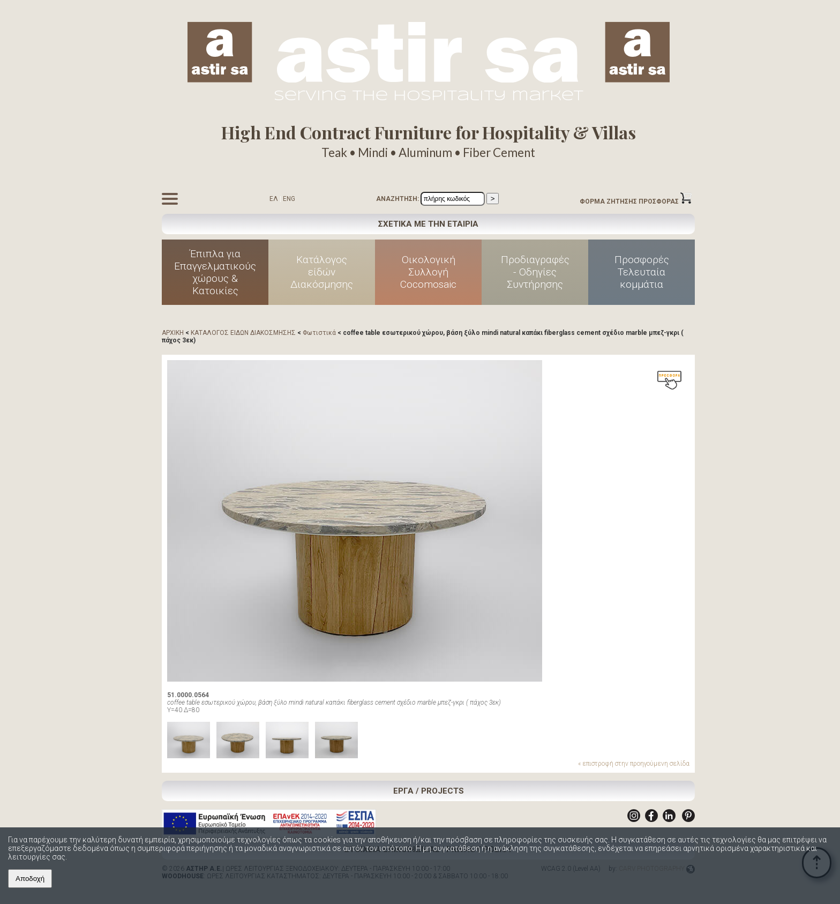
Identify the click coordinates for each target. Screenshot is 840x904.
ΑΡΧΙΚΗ (173, 333)
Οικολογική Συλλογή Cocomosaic (428, 271)
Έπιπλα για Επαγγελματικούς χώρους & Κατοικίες (215, 272)
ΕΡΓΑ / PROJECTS (428, 791)
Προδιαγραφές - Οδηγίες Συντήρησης (535, 271)
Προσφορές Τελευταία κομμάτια (641, 271)
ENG (289, 199)
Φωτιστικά (319, 333)
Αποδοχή (30, 879)
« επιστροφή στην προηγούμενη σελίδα (633, 763)
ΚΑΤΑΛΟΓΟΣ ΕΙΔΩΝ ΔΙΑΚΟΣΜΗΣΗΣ (243, 333)
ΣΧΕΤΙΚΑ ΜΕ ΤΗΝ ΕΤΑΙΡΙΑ (428, 224)
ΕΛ (273, 199)
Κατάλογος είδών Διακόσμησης (321, 271)
